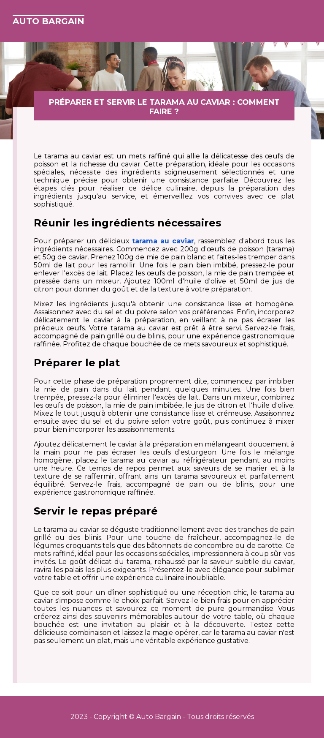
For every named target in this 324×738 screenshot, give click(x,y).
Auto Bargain (48, 21)
